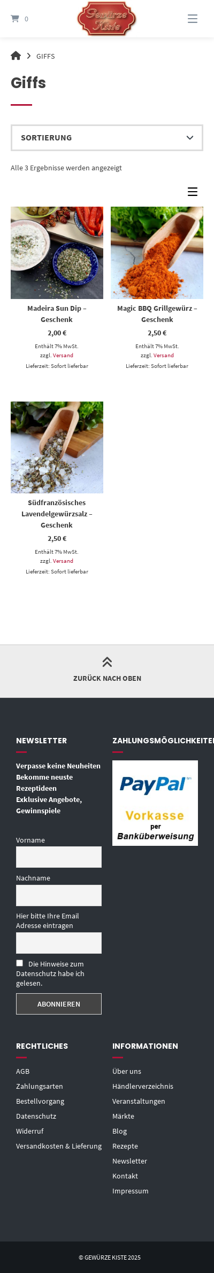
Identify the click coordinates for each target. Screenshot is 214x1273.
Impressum (130, 1191)
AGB (22, 1071)
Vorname (30, 840)
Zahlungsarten (39, 1086)
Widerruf (29, 1131)
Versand (63, 355)
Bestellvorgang (40, 1101)
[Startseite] (107, 18)
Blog (119, 1131)
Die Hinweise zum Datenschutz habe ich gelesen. (50, 973)
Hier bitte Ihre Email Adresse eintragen (47, 920)
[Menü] (184, 18)
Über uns (126, 1071)
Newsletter (129, 1161)
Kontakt (125, 1176)
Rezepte (125, 1146)
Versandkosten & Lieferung (59, 1146)
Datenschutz (36, 1116)
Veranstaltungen (138, 1101)
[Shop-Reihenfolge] (107, 137)
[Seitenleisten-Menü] (195, 194)
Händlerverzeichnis (142, 1086)
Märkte (123, 1116)
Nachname (33, 878)
